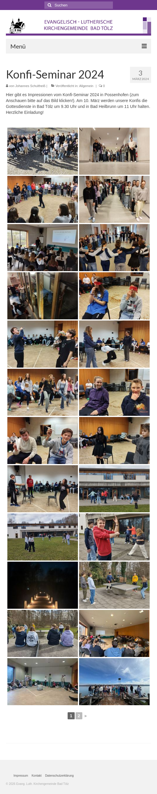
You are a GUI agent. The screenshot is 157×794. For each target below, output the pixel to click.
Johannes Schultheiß (30, 86)
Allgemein (86, 86)
